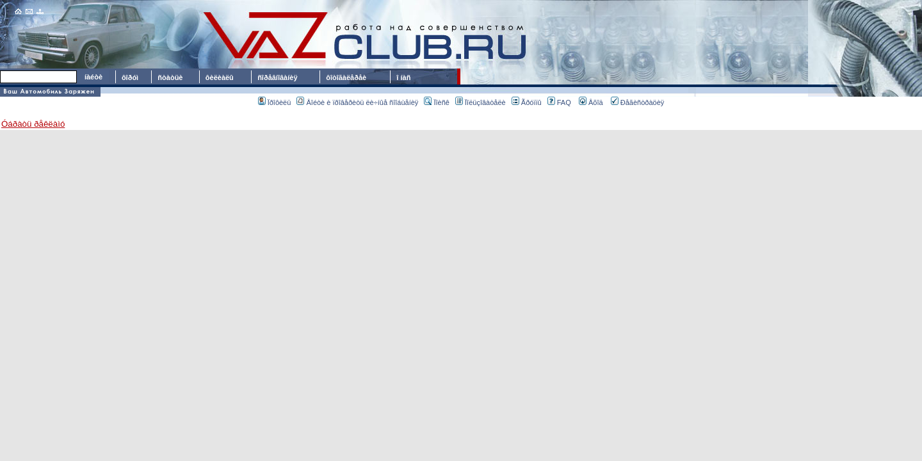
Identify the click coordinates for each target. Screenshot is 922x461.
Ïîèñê (436, 102)
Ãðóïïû (527, 102)
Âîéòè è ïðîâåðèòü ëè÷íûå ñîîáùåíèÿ (357, 102)
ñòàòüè (170, 77)
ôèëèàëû (220, 77)
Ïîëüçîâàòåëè (480, 102)
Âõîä (591, 102)
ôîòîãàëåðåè (348, 77)
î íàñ (403, 77)
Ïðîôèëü (274, 102)
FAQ (559, 102)
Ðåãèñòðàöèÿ (638, 102)
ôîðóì (130, 77)
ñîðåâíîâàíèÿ (277, 77)
